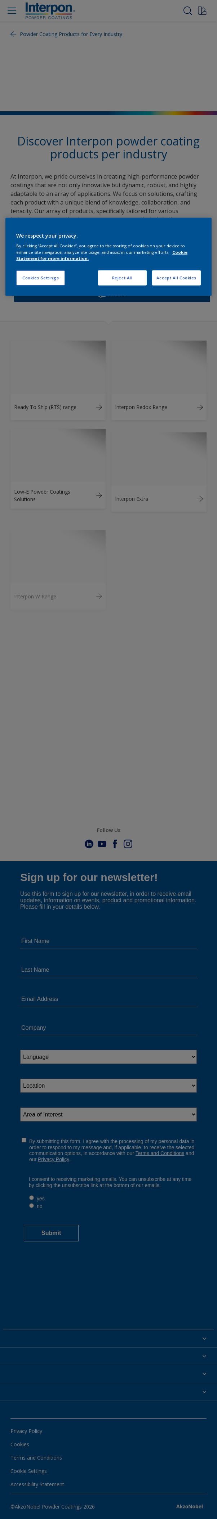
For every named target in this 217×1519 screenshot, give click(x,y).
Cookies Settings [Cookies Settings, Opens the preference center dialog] (40, 277)
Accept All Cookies (176, 277)
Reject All (122, 277)
